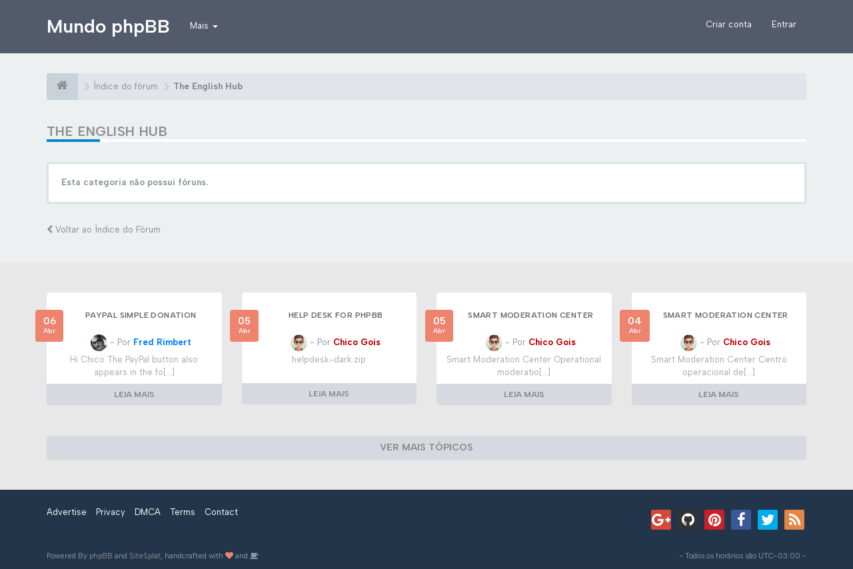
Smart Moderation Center (530, 315)
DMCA (148, 512)
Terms (182, 512)
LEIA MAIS (134, 394)
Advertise (67, 512)
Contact (221, 512)
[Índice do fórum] (62, 86)
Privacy (110, 512)
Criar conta (729, 24)
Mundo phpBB (108, 26)
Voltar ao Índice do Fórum (104, 230)
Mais (204, 26)
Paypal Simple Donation (141, 315)
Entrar (784, 24)
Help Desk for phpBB (336, 315)
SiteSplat (145, 556)
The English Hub (107, 131)
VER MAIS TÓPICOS (426, 447)
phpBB (101, 556)
